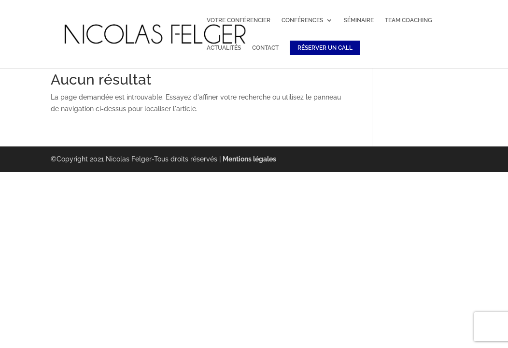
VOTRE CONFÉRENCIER (238, 20)
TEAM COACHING (408, 20)
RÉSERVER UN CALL (325, 47)
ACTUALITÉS (224, 47)
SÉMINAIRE (359, 20)
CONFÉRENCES (302, 20)
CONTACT (265, 47)
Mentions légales (249, 159)
